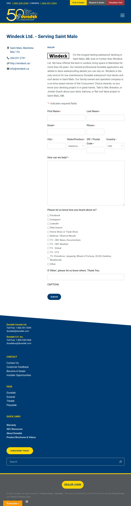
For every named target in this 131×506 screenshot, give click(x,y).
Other (53, 264)
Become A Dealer (16, 371)
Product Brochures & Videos (21, 437)
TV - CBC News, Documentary (65, 240)
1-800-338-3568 (20, 3)
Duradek (11, 392)
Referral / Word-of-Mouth (63, 235)
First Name (54, 111)
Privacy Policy (46, 493)
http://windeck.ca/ (20, 63)
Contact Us (13, 362)
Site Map (59, 493)
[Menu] (122, 15)
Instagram (55, 219)
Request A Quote (96, 2)
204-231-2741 (17, 58)
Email (51, 125)
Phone (91, 125)
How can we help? (58, 157)
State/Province (76, 139)
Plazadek (12, 405)
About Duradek (14, 433)
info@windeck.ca (19, 68)
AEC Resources (15, 429)
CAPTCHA (53, 284)
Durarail (11, 396)
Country (111, 139)
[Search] (120, 462)
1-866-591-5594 (48, 3)
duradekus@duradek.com (19, 343)
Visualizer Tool (115, 2)
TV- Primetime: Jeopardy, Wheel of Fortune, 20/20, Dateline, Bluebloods (80, 258)
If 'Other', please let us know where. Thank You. (73, 270)
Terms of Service (17, 497)
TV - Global (55, 248)
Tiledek (10, 400)
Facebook (55, 215)
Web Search (56, 227)
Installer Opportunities (19, 375)
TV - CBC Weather (59, 244)
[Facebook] (27, 501)
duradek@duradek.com (18, 331)
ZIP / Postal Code (93, 141)
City (50, 139)
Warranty (11, 425)
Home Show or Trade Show (64, 231)
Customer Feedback (18, 367)
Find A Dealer (78, 2)
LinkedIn (54, 223)
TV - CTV (54, 252)
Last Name (93, 111)
